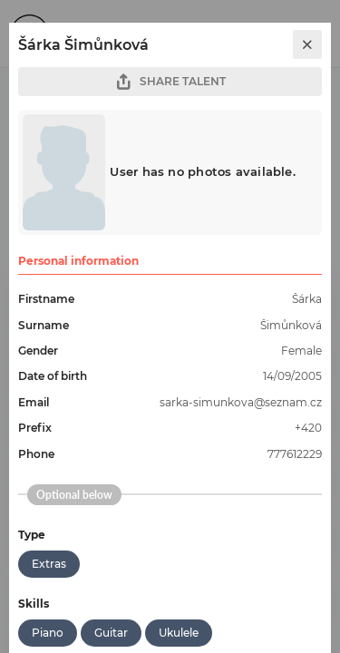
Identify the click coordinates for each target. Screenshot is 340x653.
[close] (307, 44)
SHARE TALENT (170, 82)
